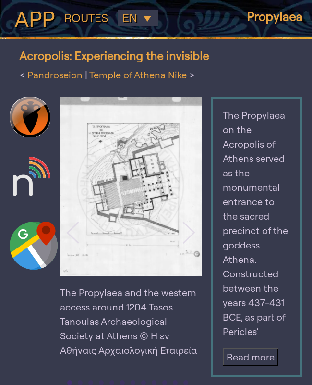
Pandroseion (55, 75)
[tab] (69, 382)
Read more (251, 357)
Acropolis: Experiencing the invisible (114, 56)
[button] (73, 232)
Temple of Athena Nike (138, 75)
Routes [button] (86, 18)
